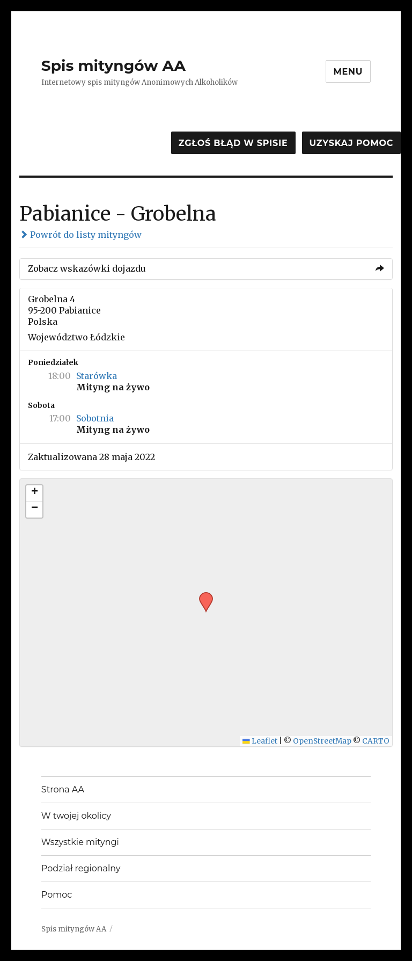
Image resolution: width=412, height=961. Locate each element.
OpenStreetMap (322, 741)
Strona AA (62, 789)
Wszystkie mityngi (80, 842)
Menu (348, 72)
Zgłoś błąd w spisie (233, 143)
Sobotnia (95, 418)
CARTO (375, 741)
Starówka (96, 375)
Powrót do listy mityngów (80, 234)
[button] (202, 595)
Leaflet (259, 741)
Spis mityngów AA (113, 65)
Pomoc (56, 895)
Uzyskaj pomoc (351, 143)
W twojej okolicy (76, 816)
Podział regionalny (81, 868)
